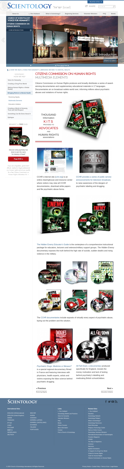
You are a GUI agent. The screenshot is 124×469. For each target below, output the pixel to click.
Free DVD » (18, 159)
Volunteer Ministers (90, 14)
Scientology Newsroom (95, 423)
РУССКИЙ (10, 427)
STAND (90, 439)
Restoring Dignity (13, 97)
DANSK (9, 417)
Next (65, 65)
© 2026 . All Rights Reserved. (25, 466)
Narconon (91, 446)
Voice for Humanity (14, 80)
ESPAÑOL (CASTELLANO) (38, 422)
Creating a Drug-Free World (17, 84)
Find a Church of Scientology (66, 432)
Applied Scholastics (94, 448)
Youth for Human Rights (95, 455)
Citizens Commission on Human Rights (99, 458)
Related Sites (96, 2)
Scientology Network (94, 416)
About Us (15, 14)
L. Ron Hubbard (34, 14)
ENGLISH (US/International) (15, 413)
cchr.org (59, 177)
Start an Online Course (95, 430)
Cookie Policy (96, 466)
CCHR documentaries (50, 318)
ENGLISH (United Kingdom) (15, 415)
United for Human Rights (95, 453)
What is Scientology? (53, 14)
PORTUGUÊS (34, 429)
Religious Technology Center (96, 427)
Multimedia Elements (15, 100)
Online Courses (62, 425)
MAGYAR (33, 413)
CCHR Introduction (16, 30)
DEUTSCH (10, 434)
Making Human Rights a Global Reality (18, 88)
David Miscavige (93, 425)
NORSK (32, 415)
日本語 (9, 425)
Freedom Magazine (94, 437)
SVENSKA (33, 417)
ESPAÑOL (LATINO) (36, 420)
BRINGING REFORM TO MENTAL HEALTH (55, 70)
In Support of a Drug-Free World (97, 451)
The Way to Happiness (95, 441)
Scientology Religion (94, 418)
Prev (58, 65)
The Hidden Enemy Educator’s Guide (53, 244)
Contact (60, 430)
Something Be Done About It (19, 114)
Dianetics (91, 413)
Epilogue (11, 117)
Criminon (90, 444)
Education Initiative (14, 104)
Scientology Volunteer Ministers (97, 432)
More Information (63, 427)
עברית (9, 423)
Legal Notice (114, 466)
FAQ (104, 14)
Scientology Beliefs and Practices (68, 413)
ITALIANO (33, 427)
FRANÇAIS (10, 420)
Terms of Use (105, 466)
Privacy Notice (86, 466)
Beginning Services (71, 14)
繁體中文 (10, 430)
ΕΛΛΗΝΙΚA (33, 424)
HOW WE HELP (16, 70)
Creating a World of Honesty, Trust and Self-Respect (18, 109)
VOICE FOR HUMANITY (31, 70)
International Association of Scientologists (100, 434)
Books (113, 14)
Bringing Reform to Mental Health (19, 93)
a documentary (88, 366)
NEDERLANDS (11, 432)
